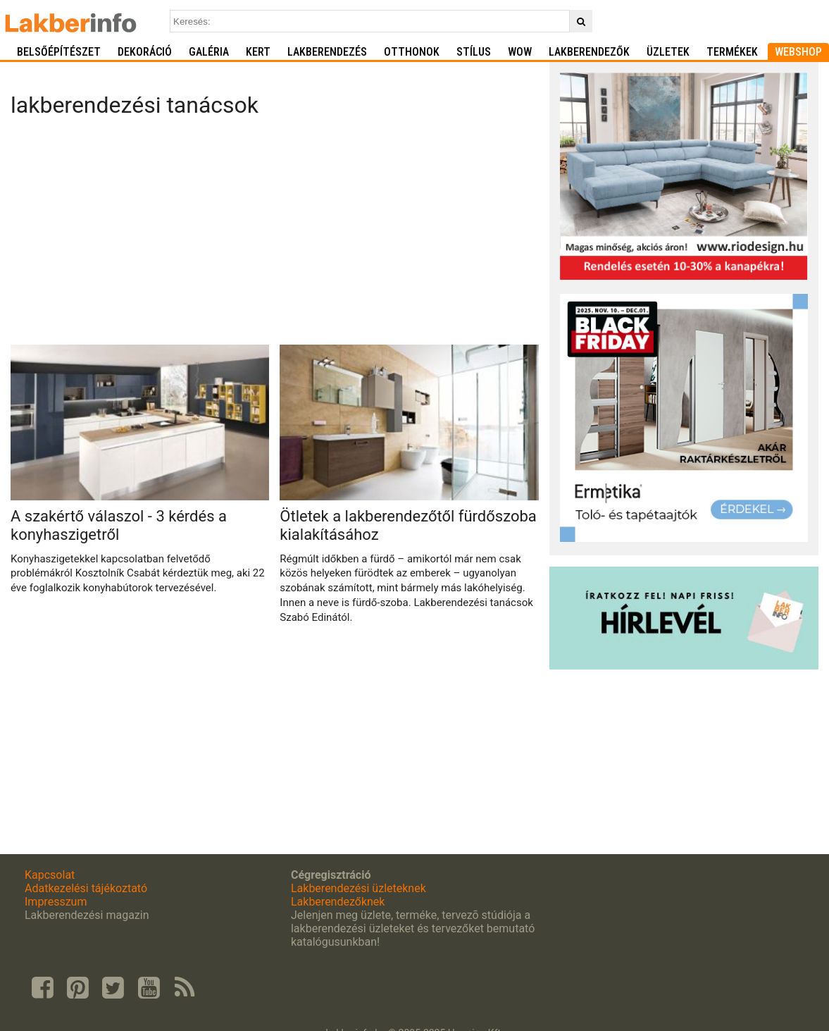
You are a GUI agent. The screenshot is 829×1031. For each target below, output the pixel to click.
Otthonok (412, 51)
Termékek (732, 51)
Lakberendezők (589, 51)
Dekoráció (145, 51)
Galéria (209, 51)
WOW (520, 51)
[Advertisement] (274, 235)
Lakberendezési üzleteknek (358, 888)
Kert (258, 51)
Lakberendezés (327, 51)
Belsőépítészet (59, 51)
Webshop (798, 51)
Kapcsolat (50, 875)
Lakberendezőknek (338, 901)
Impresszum (56, 901)
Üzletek (668, 51)
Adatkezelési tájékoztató (86, 888)
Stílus (473, 51)
